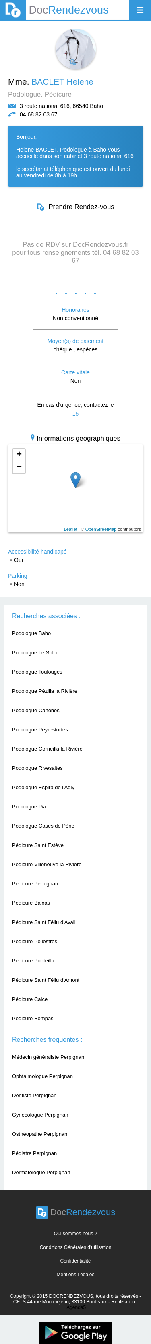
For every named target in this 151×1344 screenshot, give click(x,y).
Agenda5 (76, 1307)
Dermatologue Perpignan (41, 1172)
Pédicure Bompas (33, 1018)
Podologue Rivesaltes (37, 768)
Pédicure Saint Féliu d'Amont (45, 980)
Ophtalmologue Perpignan (42, 1076)
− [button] (19, 467)
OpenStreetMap (101, 529)
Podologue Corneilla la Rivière (47, 749)
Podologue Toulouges (37, 672)
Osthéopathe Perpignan (39, 1134)
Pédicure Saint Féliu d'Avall (44, 922)
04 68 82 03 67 (38, 114)
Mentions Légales (75, 1274)
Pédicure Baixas (31, 903)
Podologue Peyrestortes (40, 730)
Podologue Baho (31, 633)
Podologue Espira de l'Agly (43, 787)
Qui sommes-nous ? (75, 1233)
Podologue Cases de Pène (43, 826)
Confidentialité (75, 1261)
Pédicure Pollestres (34, 941)
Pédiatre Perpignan (34, 1153)
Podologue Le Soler (35, 653)
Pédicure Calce (30, 999)
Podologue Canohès (36, 710)
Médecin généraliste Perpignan (48, 1057)
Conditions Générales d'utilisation (76, 1247)
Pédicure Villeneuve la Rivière (46, 864)
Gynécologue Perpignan (40, 1115)
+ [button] (19, 455)
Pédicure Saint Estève (38, 845)
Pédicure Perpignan (35, 884)
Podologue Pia (29, 807)
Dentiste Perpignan (34, 1095)
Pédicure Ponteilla (33, 961)
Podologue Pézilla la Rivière (44, 691)
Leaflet (70, 529)
